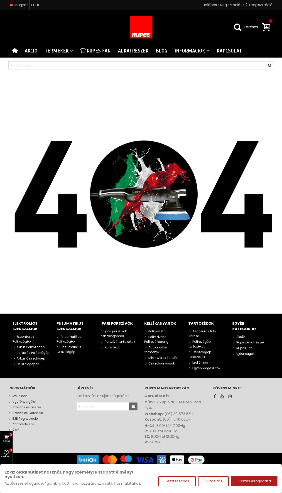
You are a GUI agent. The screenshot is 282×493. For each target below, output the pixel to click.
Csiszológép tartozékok (199, 354)
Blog (161, 51)
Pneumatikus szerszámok (69, 326)
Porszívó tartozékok (118, 341)
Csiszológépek (25, 364)
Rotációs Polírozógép (30, 352)
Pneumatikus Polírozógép (68, 339)
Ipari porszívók (117, 323)
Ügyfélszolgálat (22, 401)
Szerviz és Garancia (25, 413)
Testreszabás (177, 481)
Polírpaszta (155, 331)
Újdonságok (243, 353)
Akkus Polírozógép (28, 347)
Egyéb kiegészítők (204, 368)
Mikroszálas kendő (160, 357)
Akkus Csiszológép (28, 358)
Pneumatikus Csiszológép (68, 349)
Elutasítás (213, 481)
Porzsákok (110, 347)
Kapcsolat (229, 51)
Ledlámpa (198, 362)
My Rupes (17, 396)
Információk (189, 51)
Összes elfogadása (254, 481)
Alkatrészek (133, 51)
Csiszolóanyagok (159, 363)
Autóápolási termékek (155, 349)
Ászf (13, 430)
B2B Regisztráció (23, 418)
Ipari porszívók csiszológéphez (114, 333)
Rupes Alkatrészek (248, 342)
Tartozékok (201, 323)
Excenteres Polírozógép (23, 339)
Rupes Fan (95, 51)
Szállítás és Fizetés (25, 407)
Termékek (57, 51)
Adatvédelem (21, 424)
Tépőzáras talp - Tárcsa (203, 333)
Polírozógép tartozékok (199, 344)
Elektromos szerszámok (25, 326)
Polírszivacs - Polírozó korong (156, 339)
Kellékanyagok (160, 323)
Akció (31, 51)
